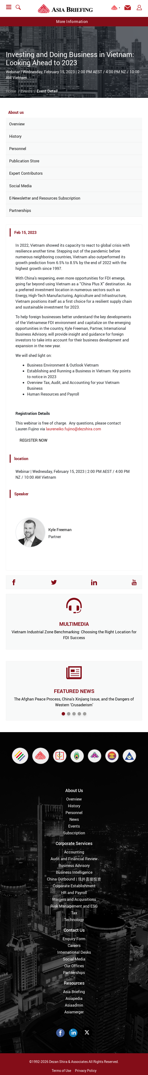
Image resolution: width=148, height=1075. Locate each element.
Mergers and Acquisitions (74, 899)
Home (11, 91)
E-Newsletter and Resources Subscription (44, 198)
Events (26, 91)
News (74, 819)
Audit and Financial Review (74, 858)
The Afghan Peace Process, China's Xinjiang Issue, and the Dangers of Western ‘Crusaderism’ (74, 701)
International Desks (74, 952)
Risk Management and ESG (74, 906)
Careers (74, 945)
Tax (74, 913)
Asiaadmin (74, 1005)
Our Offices (74, 965)
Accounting (74, 852)
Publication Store (24, 161)
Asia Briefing (74, 991)
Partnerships (20, 210)
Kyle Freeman (60, 529)
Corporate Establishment (74, 885)
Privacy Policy (85, 1070)
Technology (74, 919)
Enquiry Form (74, 938)
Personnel (17, 148)
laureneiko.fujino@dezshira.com (73, 429)
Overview (17, 124)
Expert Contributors (26, 173)
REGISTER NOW (33, 440)
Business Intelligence (74, 872)
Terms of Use (61, 1070)
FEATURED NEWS (74, 691)
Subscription (74, 833)
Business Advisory (74, 865)
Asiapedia (74, 998)
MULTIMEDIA (74, 623)
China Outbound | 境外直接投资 (74, 879)
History (15, 136)
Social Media (20, 185)
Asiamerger (74, 1012)
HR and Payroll (74, 892)
